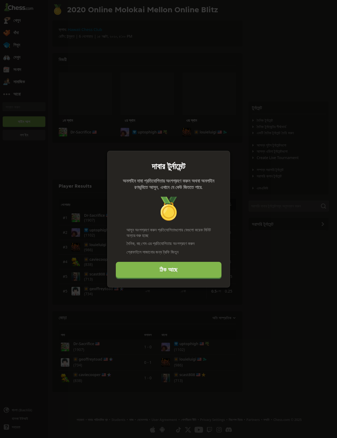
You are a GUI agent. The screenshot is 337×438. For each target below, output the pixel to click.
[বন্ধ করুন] (223, 157)
